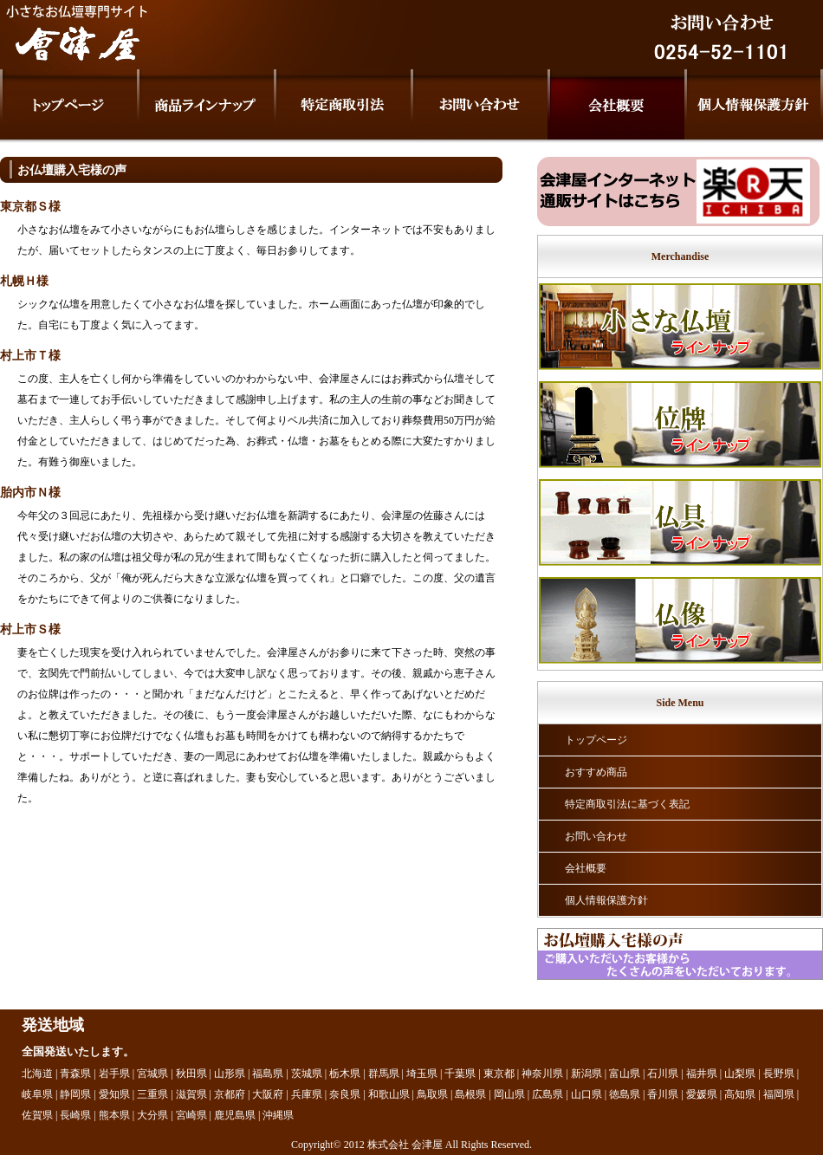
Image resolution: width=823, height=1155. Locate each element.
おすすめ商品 (596, 772)
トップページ (596, 740)
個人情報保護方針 (606, 900)
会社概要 (585, 868)
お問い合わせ (596, 836)
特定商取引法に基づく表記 (627, 804)
